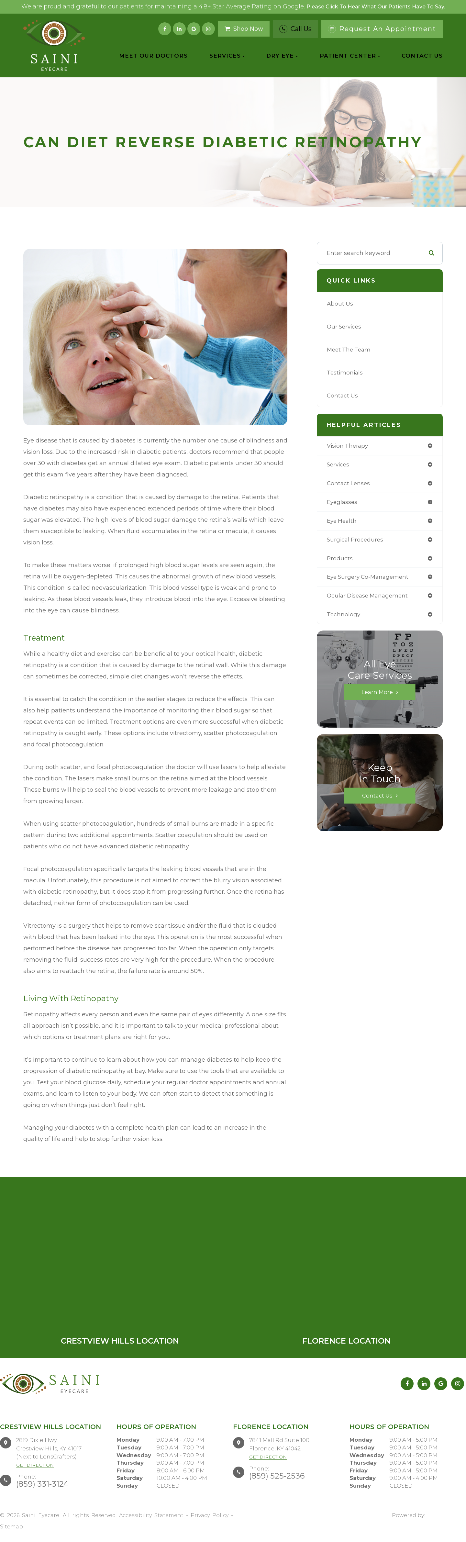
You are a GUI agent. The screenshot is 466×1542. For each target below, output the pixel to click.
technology (344, 617)
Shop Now (244, 28)
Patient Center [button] (350, 55)
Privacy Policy (209, 1515)
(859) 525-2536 (277, 1476)
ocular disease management (369, 598)
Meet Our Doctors (153, 55)
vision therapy (348, 446)
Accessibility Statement (151, 1515)
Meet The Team (350, 349)
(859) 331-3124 (42, 1484)
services (339, 465)
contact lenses (349, 484)
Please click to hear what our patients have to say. (375, 7)
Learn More (377, 695)
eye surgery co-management (370, 579)
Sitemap (11, 1527)
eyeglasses (343, 503)
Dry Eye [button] (282, 55)
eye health (343, 522)
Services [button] (227, 55)
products (340, 560)
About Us (340, 303)
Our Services (345, 326)
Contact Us (422, 55)
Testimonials (345, 372)
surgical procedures (356, 541)
